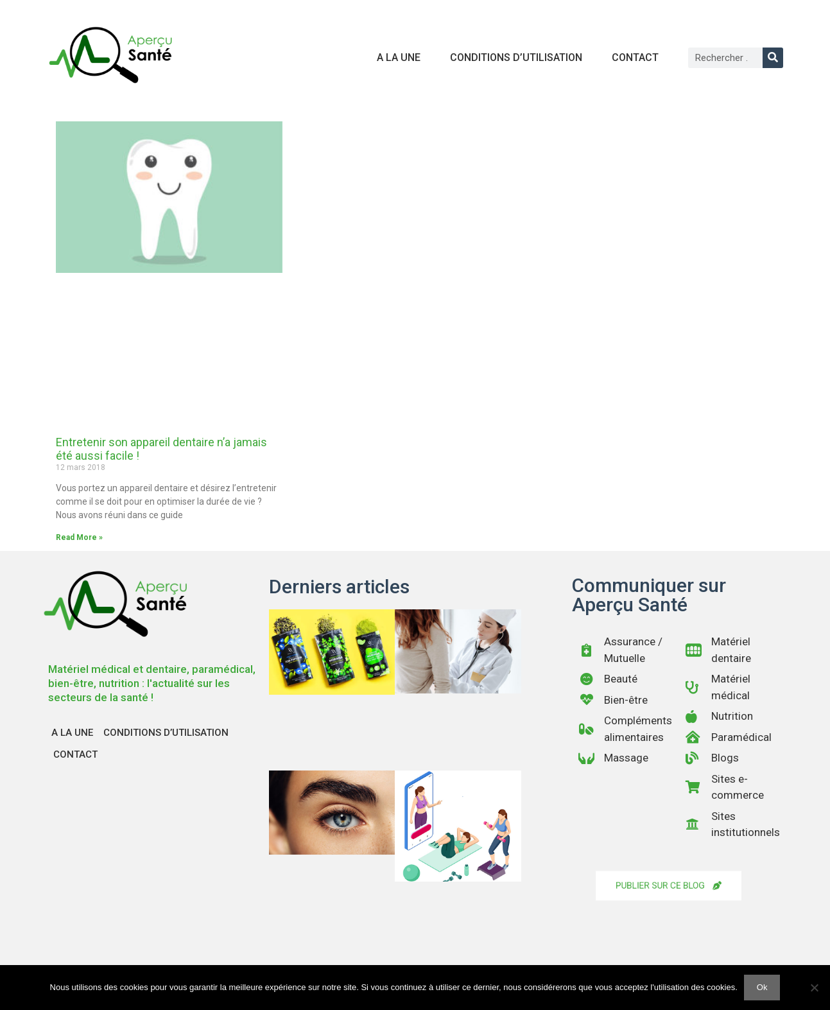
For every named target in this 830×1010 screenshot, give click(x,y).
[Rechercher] (773, 58)
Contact (635, 57)
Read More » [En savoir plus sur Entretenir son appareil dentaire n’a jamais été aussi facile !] (79, 537)
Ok (762, 987)
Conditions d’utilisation (516, 57)
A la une (398, 57)
